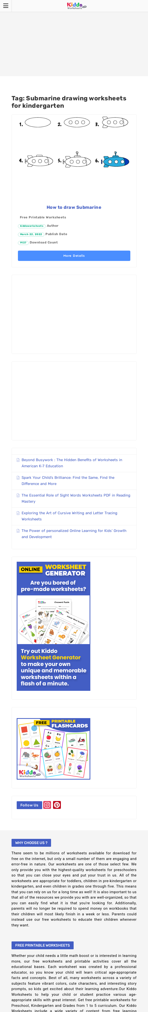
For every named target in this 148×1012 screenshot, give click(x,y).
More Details (74, 255)
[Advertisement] (74, 38)
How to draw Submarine (74, 207)
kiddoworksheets (32, 226)
